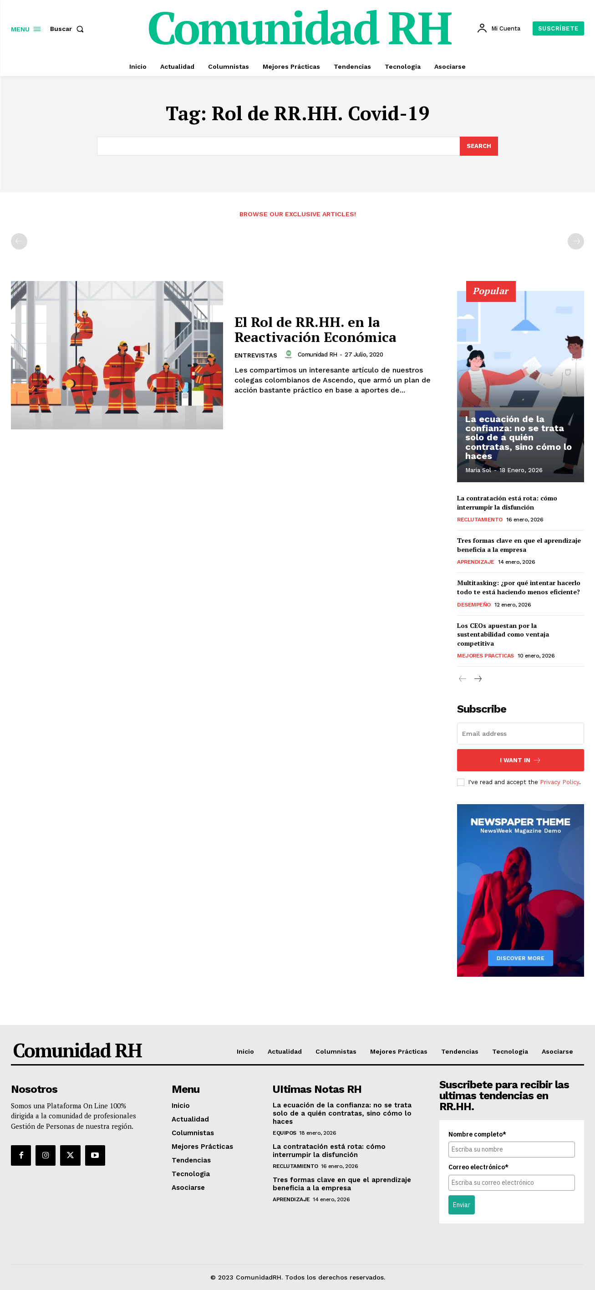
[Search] (479, 146)
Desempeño (474, 604)
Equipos (284, 1133)
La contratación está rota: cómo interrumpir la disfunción (507, 502)
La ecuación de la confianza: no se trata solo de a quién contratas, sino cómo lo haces (518, 437)
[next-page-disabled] (576, 241)
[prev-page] (19, 241)
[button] (68, 28)
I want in (520, 760)
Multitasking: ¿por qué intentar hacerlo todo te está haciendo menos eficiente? (518, 587)
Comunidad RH (317, 354)
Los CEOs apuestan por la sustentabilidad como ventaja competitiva (503, 634)
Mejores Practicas (485, 656)
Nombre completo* (477, 1135)
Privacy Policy (559, 782)
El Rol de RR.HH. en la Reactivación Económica (315, 329)
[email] (520, 733)
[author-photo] (290, 354)
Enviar (461, 1205)
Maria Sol (478, 470)
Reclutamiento (480, 519)
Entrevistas (255, 355)
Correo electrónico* (478, 1167)
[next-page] (477, 679)
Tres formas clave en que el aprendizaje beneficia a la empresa (519, 545)
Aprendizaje (475, 562)
